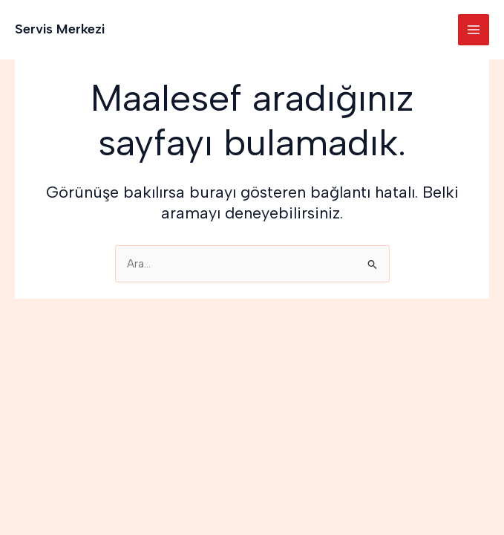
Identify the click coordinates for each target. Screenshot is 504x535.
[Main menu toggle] (473, 29)
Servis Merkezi (60, 29)
